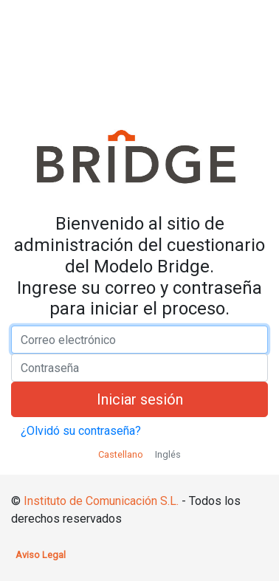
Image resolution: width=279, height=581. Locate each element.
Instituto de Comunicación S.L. (101, 501)
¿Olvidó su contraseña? (81, 431)
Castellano (120, 454)
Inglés (168, 454)
